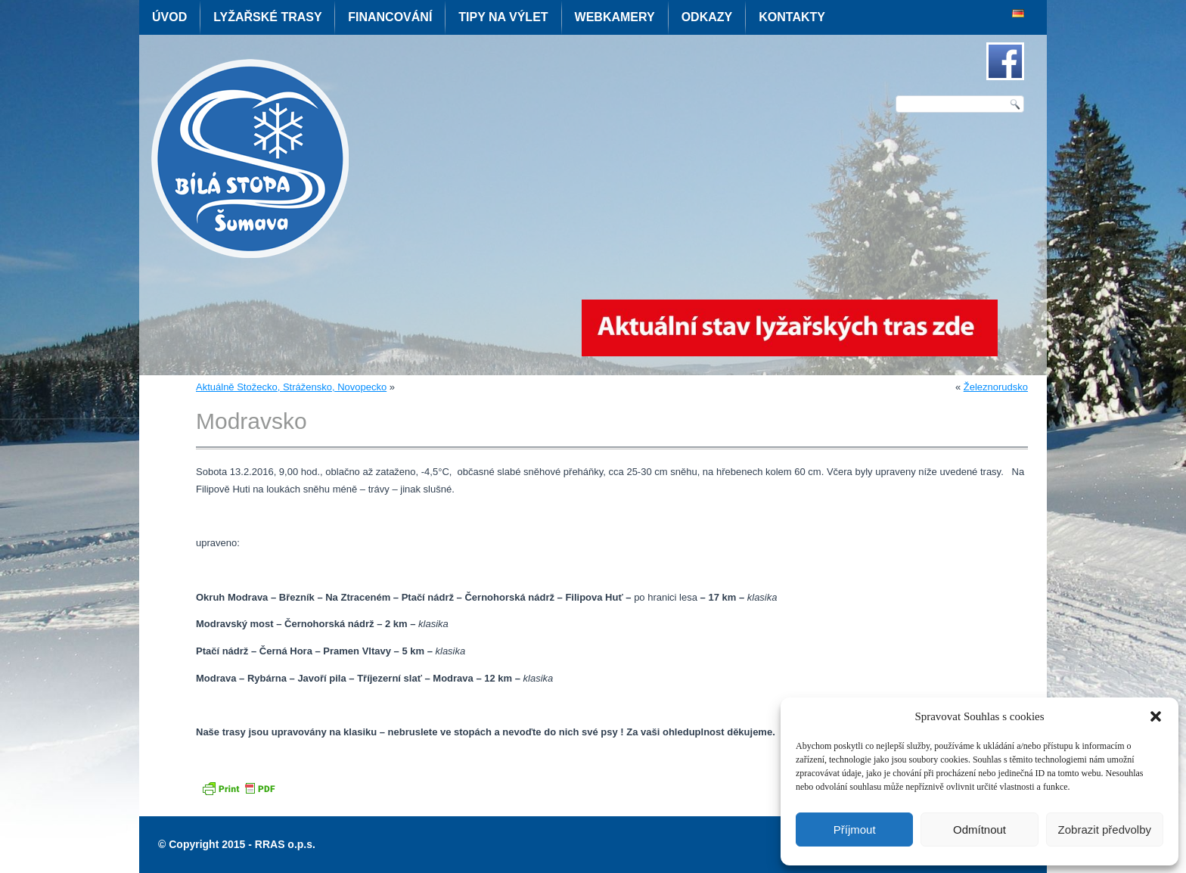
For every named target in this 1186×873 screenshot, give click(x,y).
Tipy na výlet (503, 17)
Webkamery (615, 17)
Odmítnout (979, 829)
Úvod (169, 17)
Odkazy (707, 17)
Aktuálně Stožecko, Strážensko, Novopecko (291, 387)
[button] (1155, 716)
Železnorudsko (996, 387)
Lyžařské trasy (267, 17)
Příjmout (855, 829)
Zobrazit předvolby (1104, 829)
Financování (390, 17)
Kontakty (792, 17)
